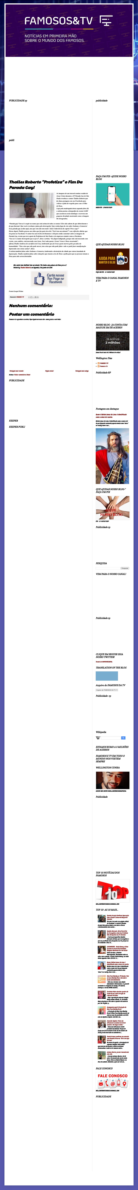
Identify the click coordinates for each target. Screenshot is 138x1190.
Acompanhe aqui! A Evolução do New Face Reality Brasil (116, 1008)
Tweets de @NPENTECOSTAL (104, 662)
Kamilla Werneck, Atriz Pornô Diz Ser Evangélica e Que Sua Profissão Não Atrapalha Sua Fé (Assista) (117, 933)
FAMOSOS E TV (104, 363)
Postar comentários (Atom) (22, 375)
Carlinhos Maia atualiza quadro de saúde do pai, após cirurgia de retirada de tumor (117, 993)
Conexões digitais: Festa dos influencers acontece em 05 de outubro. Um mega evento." (116, 1023)
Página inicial (49, 371)
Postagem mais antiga (81, 371)
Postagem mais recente (16, 371)
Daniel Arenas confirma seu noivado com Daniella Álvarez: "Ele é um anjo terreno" (118, 1038)
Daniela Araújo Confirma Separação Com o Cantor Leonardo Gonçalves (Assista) (118, 917)
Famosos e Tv (104, 366)
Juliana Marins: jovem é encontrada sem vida (118, 1053)
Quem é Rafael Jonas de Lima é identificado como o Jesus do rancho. (111, 415)
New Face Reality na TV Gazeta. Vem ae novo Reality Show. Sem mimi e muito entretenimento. (118, 978)
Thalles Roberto (25, 268)
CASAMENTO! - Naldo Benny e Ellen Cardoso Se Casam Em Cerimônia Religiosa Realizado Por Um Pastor (117, 949)
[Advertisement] (49, 120)
